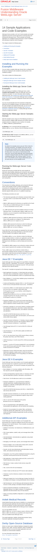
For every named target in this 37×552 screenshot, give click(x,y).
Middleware (7, 6)
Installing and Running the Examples (11, 46)
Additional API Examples (9, 55)
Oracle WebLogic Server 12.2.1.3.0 (19, 6)
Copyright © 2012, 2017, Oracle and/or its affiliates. (12, 551)
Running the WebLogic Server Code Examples (14, 82)
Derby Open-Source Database (10, 59)
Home (2, 6)
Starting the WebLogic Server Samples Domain (14, 80)
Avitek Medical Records (8, 57)
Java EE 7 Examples (8, 50)
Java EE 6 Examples (8, 52)
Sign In (33, 1)
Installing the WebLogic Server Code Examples (14, 78)
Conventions (6, 48)
